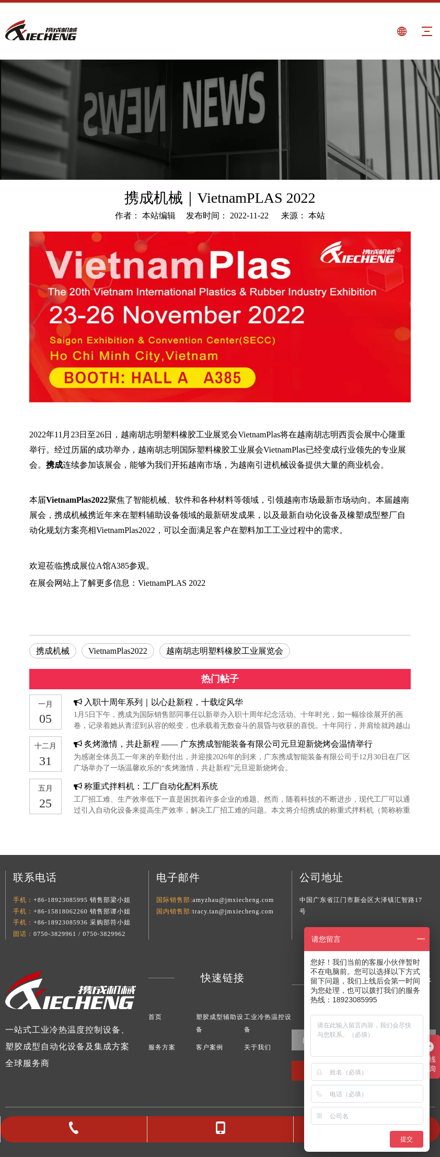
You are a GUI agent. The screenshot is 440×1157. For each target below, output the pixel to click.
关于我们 (257, 1047)
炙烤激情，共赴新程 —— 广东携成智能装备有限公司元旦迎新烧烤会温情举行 (228, 743)
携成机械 (53, 650)
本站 (316, 215)
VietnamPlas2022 (117, 650)
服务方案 (162, 1047)
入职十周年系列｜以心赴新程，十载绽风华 (163, 702)
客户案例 (209, 1047)
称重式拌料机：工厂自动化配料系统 (151, 786)
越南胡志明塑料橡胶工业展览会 (224, 650)
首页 (155, 1017)
